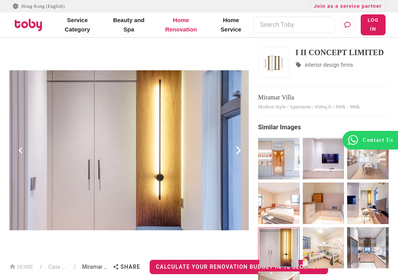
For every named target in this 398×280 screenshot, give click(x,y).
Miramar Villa (96, 267)
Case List (57, 267)
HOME (21, 266)
